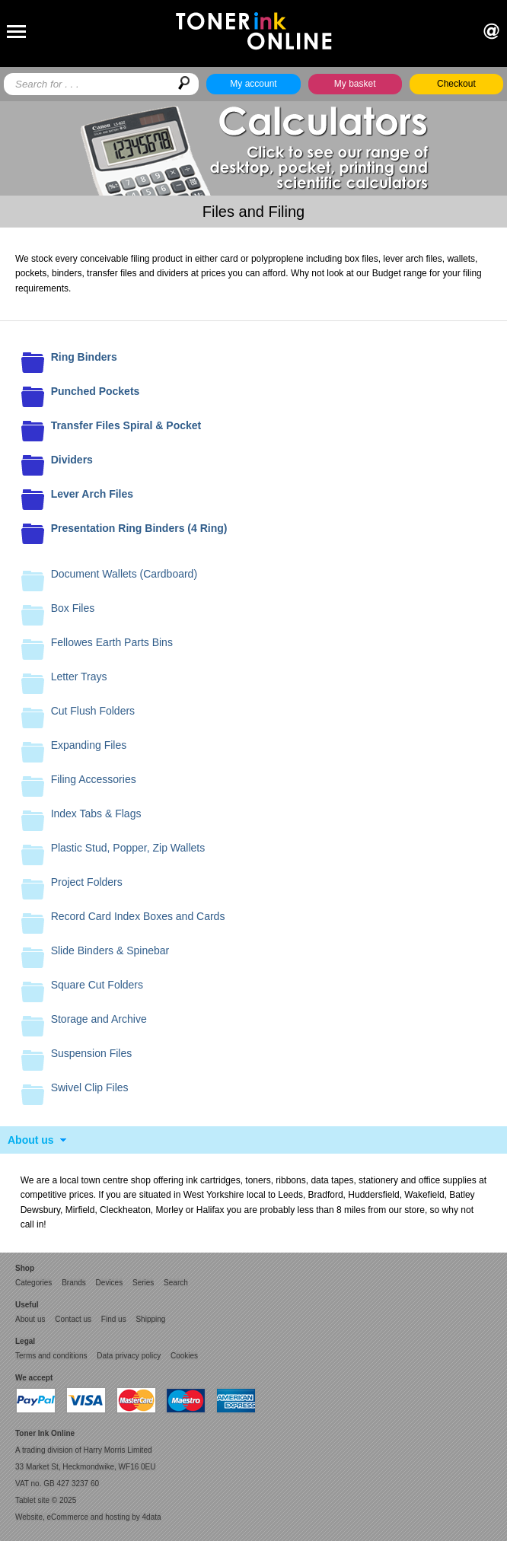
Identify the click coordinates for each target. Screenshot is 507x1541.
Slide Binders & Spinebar (110, 950)
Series (143, 1282)
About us (31, 1140)
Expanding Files (89, 745)
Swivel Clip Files (90, 1087)
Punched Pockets (95, 391)
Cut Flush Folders (93, 711)
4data (151, 1517)
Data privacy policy (129, 1356)
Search (176, 1282)
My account (253, 83)
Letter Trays (79, 676)
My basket (355, 83)
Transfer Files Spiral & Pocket (126, 425)
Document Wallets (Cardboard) (124, 574)
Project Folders (87, 882)
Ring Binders (84, 357)
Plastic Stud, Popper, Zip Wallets (128, 848)
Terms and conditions (51, 1356)
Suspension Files (91, 1053)
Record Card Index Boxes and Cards (138, 916)
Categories (33, 1282)
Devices (109, 1282)
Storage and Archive (99, 1019)
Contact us (73, 1319)
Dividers (72, 460)
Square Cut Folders (97, 985)
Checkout (456, 83)
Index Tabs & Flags (96, 813)
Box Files (73, 608)
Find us (113, 1319)
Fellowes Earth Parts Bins (112, 642)
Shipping (150, 1319)
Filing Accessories (93, 779)
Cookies (184, 1356)
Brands (74, 1282)
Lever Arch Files (92, 494)
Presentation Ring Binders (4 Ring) (139, 528)
